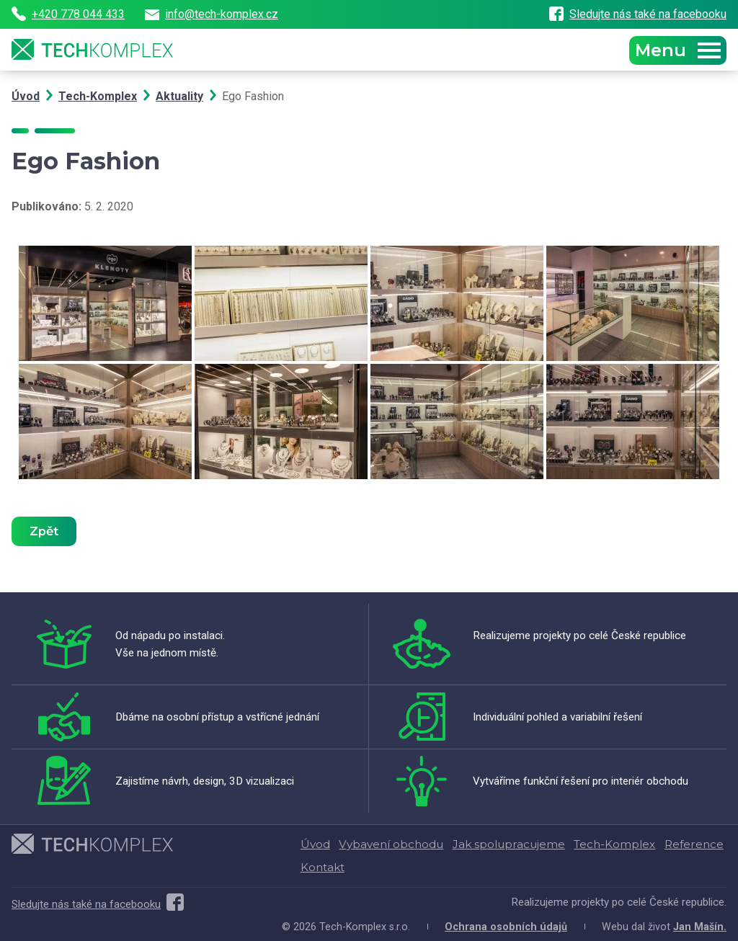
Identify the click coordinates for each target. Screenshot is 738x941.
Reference (694, 844)
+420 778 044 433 (68, 14)
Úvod (26, 96)
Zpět (44, 531)
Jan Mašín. (699, 926)
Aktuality (179, 96)
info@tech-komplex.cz (211, 14)
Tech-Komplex (97, 96)
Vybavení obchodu (391, 844)
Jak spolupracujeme (509, 844)
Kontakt (322, 867)
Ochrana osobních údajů (506, 926)
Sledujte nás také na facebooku (637, 14)
